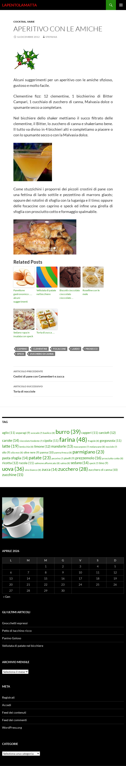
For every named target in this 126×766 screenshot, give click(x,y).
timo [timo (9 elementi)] (103, 463)
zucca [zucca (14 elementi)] (49, 469)
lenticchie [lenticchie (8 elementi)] (26, 446)
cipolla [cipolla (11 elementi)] (51, 440)
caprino (22, 348)
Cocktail (19, 21)
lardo (76, 348)
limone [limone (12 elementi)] (42, 446)
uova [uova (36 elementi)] (13, 468)
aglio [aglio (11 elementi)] (8, 432)
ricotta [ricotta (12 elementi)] (10, 463)
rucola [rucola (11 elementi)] (26, 463)
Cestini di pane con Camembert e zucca (63, 373)
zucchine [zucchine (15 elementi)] (12, 474)
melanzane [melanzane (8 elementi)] (97, 446)
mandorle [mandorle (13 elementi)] (62, 446)
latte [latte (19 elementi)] (10, 445)
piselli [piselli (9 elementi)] (69, 458)
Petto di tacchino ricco (17, 630)
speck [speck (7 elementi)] (93, 463)
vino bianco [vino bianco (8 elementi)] (33, 469)
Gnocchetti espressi (15, 623)
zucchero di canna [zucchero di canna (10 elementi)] (103, 469)
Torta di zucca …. (45, 332)
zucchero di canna (42, 353)
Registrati (8, 697)
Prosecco (92, 348)
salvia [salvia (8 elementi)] (65, 463)
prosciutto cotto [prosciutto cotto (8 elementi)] (112, 458)
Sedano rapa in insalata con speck (23, 334)
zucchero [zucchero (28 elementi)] (73, 469)
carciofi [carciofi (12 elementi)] (107, 432)
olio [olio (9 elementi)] (6, 452)
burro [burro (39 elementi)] (68, 431)
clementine (40, 348)
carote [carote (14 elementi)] (10, 440)
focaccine (59, 348)
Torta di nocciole (63, 388)
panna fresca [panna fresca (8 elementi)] (63, 452)
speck (20, 353)
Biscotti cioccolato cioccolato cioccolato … (70, 294)
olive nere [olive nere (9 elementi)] (31, 452)
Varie (31, 21)
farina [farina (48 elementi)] (73, 439)
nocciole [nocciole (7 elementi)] (111, 446)
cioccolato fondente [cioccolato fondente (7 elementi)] (31, 440)
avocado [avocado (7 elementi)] (36, 433)
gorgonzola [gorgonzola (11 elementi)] (111, 440)
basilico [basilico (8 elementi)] (49, 432)
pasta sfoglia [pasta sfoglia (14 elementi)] (15, 458)
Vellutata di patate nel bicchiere (46, 292)
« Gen (6, 596)
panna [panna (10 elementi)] (47, 452)
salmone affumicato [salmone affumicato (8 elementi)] (47, 463)
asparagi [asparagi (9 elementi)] (23, 432)
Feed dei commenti (14, 720)
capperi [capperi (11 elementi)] (89, 432)
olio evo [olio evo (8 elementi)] (17, 452)
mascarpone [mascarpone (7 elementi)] (81, 446)
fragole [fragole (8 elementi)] (93, 440)
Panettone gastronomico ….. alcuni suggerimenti (22, 296)
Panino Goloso (11, 638)
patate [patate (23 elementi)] (40, 457)
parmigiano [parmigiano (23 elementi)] (88, 452)
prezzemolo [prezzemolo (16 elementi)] (88, 458)
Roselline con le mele (91, 292)
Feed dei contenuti (14, 712)
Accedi (6, 705)
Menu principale (121, 5)
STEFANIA (51, 36)
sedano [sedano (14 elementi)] (80, 463)
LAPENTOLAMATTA (19, 5)
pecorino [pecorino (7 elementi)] (57, 458)
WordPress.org (12, 727)
